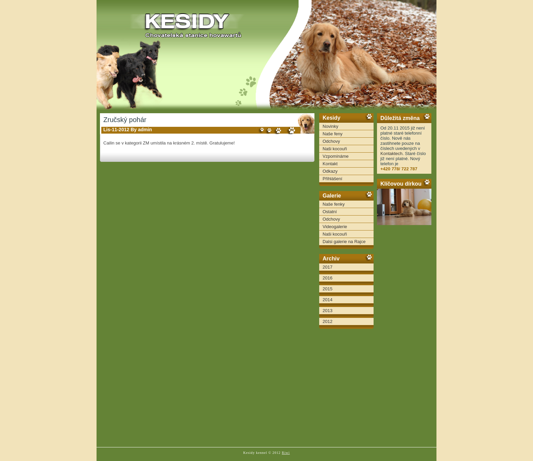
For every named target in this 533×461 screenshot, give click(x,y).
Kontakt (330, 163)
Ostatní (330, 211)
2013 (327, 310)
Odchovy (331, 141)
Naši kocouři (335, 148)
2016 (327, 277)
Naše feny (333, 133)
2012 (327, 321)
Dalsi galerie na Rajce (344, 241)
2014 (327, 299)
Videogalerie (335, 226)
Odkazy (330, 171)
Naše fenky (334, 204)
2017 (327, 267)
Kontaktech (391, 153)
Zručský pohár (125, 119)
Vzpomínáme (336, 156)
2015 (327, 288)
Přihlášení (332, 178)
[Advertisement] (404, 337)
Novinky (330, 126)
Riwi (286, 453)
